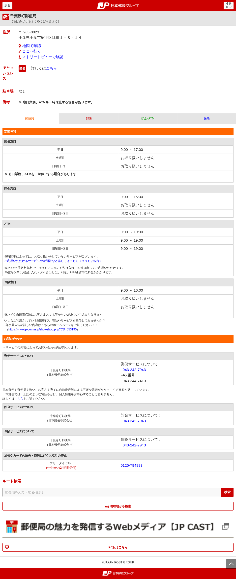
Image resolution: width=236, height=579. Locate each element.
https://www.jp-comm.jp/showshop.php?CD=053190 (42, 329)
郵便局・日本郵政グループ (118, 5)
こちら (51, 68)
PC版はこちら (118, 547)
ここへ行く (31, 51)
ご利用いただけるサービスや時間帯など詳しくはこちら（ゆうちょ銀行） (53, 261)
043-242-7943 (134, 370)
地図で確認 (31, 46)
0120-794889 (132, 465)
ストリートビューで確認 (42, 57)
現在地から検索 (120, 506)
